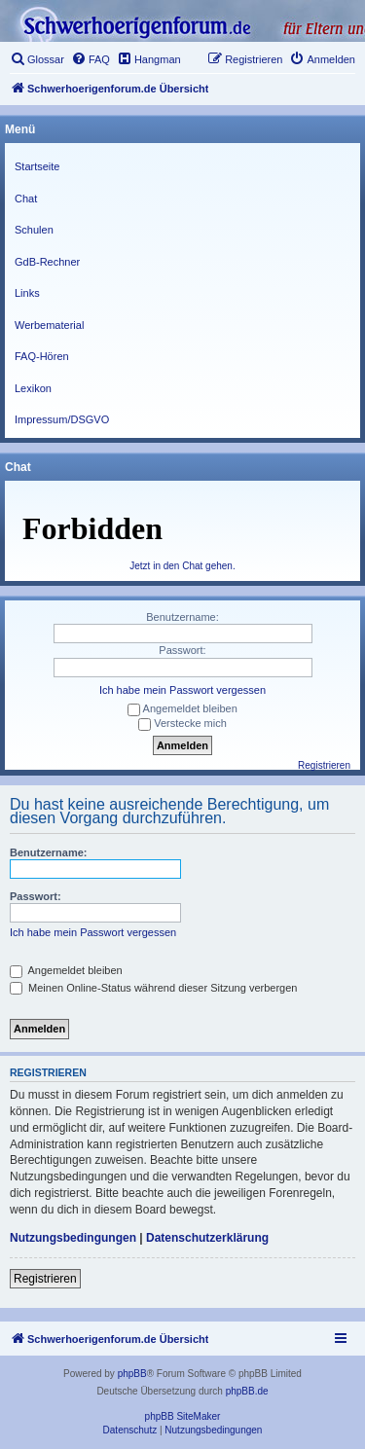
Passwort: (35, 896)
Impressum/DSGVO (62, 419)
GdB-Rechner (47, 262)
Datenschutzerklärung (207, 1238)
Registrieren (45, 1279)
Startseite (37, 166)
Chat (26, 198)
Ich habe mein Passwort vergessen (93, 932)
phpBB (132, 1373)
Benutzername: (48, 852)
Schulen (34, 229)
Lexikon (33, 388)
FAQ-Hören (42, 356)
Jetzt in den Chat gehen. (182, 566)
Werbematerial (49, 325)
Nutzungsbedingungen (73, 1238)
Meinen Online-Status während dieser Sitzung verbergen (153, 988)
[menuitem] (37, 59)
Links (27, 293)
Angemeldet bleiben (66, 970)
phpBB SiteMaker (183, 1416)
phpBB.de (247, 1391)
